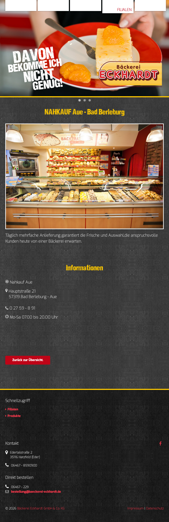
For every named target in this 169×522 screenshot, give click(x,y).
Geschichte (88, 7)
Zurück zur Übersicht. (27, 360)
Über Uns (58, 7)
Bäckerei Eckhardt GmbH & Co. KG (40, 508)
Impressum (135, 508)
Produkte (155, 7)
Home (29, 7)
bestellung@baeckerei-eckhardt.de (36, 492)
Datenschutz (155, 508)
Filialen (124, 9)
